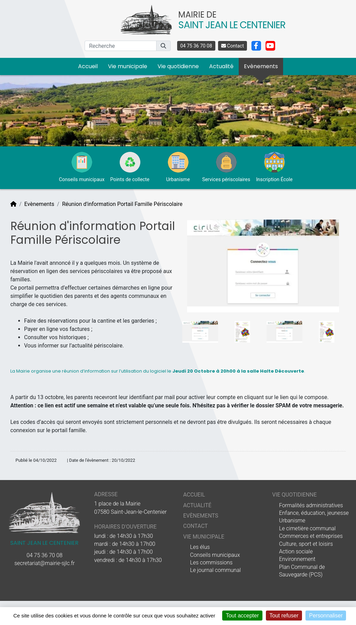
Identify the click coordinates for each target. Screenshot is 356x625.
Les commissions (211, 562)
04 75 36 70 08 (196, 46)
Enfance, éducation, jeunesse (314, 513)
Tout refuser (283, 615)
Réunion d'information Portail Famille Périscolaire (122, 204)
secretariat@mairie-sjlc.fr (44, 563)
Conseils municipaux (215, 555)
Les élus (199, 547)
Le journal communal (215, 570)
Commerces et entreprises (311, 536)
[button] (163, 46)
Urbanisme (292, 520)
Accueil (88, 66)
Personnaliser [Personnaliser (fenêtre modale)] (326, 615)
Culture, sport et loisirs (306, 544)
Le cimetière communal (307, 528)
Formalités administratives (311, 505)
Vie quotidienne (178, 66)
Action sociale (296, 551)
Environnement (297, 559)
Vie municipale (127, 66)
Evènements (261, 66)
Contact (232, 46)
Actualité (221, 66)
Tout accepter (242, 615)
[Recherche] (121, 46)
